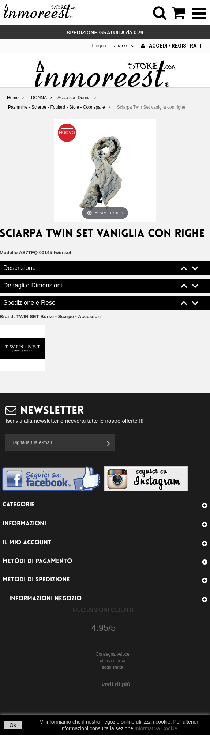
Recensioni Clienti (103, 610)
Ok (13, 725)
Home (13, 97)
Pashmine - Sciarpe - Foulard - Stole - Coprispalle (56, 107)
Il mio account (27, 543)
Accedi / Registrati (171, 46)
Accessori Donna (74, 97)
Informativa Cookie (156, 728)
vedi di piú (115, 684)
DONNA (39, 97)
